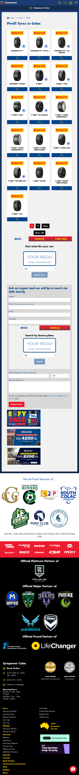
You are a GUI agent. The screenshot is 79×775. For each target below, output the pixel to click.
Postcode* (12, 319)
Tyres (5, 687)
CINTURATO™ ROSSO (17, 84)
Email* (11, 311)
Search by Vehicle (9, 690)
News (5, 752)
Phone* (21, 304)
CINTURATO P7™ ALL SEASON (61, 52)
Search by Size (8, 693)
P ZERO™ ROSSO (39, 181)
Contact (6, 737)
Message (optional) (16, 380)
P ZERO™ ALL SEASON (39, 115)
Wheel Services (9, 728)
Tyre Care (6, 699)
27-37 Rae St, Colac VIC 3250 (16, 653)
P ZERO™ (39, 84)
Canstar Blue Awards (47, 690)
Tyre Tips (6, 702)
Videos (6, 755)
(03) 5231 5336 (14, 659)
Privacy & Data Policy (16, 771)
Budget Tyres (44, 693)
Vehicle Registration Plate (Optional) (22, 373)
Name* (11, 296)
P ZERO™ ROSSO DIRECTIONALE (61, 182)
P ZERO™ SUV (17, 214)
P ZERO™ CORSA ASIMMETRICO (61, 116)
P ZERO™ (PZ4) (61, 84)
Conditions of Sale (29, 771)
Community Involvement (14, 743)
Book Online (8, 740)
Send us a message (15, 663)
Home (10, 18)
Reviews (7, 758)
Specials (6, 734)
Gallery (6, 749)
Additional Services (10, 731)
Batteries (6, 716)
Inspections (7, 719)
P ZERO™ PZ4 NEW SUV (17, 181)
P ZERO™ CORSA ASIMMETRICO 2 (17, 149)
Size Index (43, 687)
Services (6, 713)
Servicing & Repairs (10, 722)
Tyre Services (8, 725)
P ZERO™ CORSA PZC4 (61, 148)
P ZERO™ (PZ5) (17, 115)
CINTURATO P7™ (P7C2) (39, 51)
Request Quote (16, 404)
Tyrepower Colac (39, 8)
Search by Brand (9, 696)
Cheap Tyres (44, 696)
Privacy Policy (53, 396)
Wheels (6, 705)
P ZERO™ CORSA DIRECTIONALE (39, 149)
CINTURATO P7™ (17, 51)
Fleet (5, 746)
